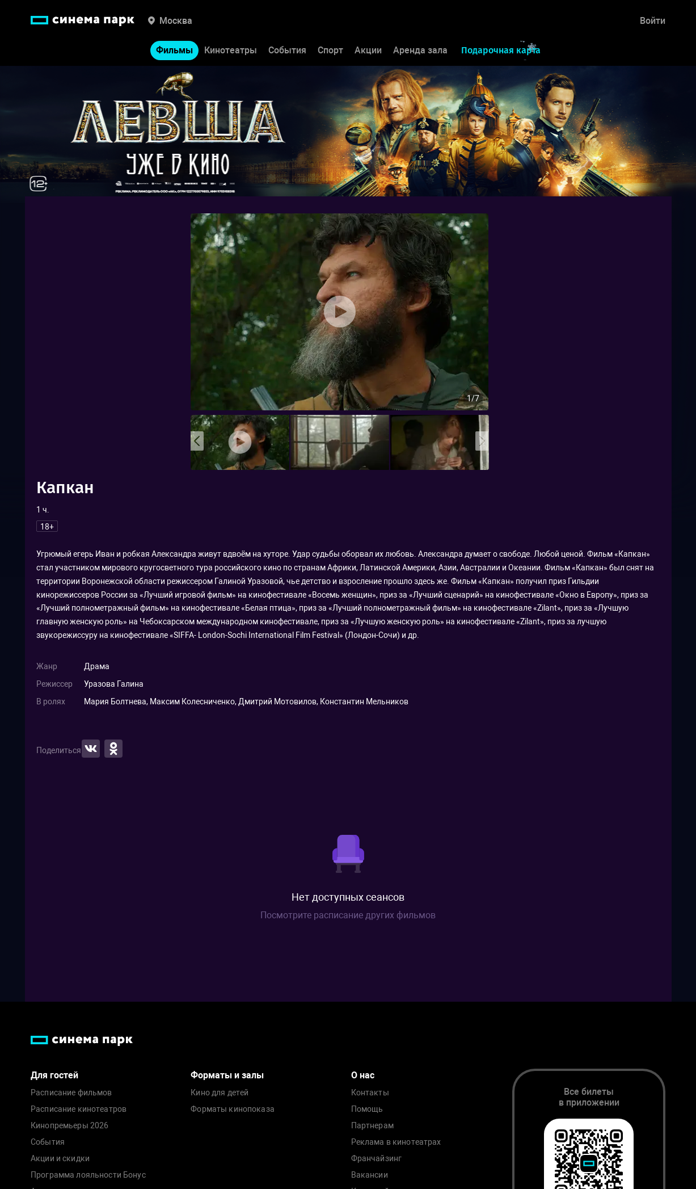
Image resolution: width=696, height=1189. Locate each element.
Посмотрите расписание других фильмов (348, 915)
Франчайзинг (376, 1158)
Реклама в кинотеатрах (396, 1142)
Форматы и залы (227, 1075)
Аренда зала (420, 50)
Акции (368, 50)
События (287, 50)
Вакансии (369, 1175)
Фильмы (174, 50)
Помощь (367, 1109)
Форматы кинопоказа (233, 1109)
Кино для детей (219, 1093)
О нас (362, 1075)
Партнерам (372, 1125)
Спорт (330, 50)
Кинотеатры (230, 50)
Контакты (370, 1093)
